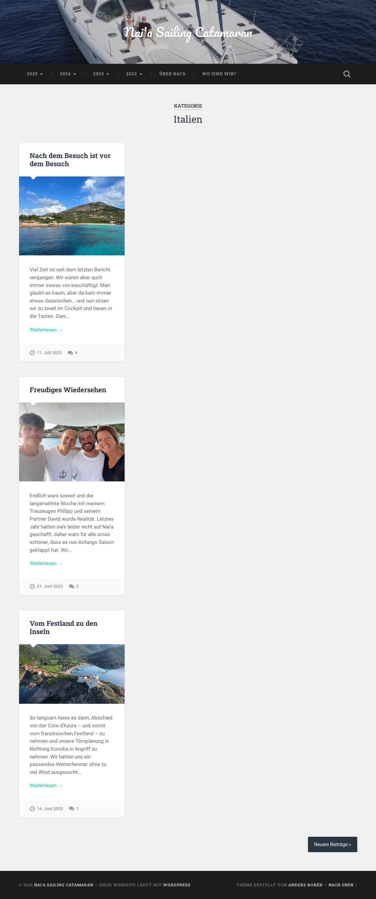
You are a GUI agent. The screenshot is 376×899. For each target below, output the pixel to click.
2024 (65, 73)
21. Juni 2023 (50, 586)
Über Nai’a (172, 73)
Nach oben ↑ (343, 884)
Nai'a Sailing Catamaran (188, 32)
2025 (32, 73)
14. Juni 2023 (50, 808)
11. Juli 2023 (49, 352)
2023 (98, 73)
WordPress (177, 884)
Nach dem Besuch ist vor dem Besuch (70, 159)
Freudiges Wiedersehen (68, 389)
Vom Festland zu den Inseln (63, 627)
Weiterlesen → (46, 330)
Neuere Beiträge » (332, 844)
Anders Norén (305, 884)
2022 (131, 73)
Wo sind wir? (219, 73)
